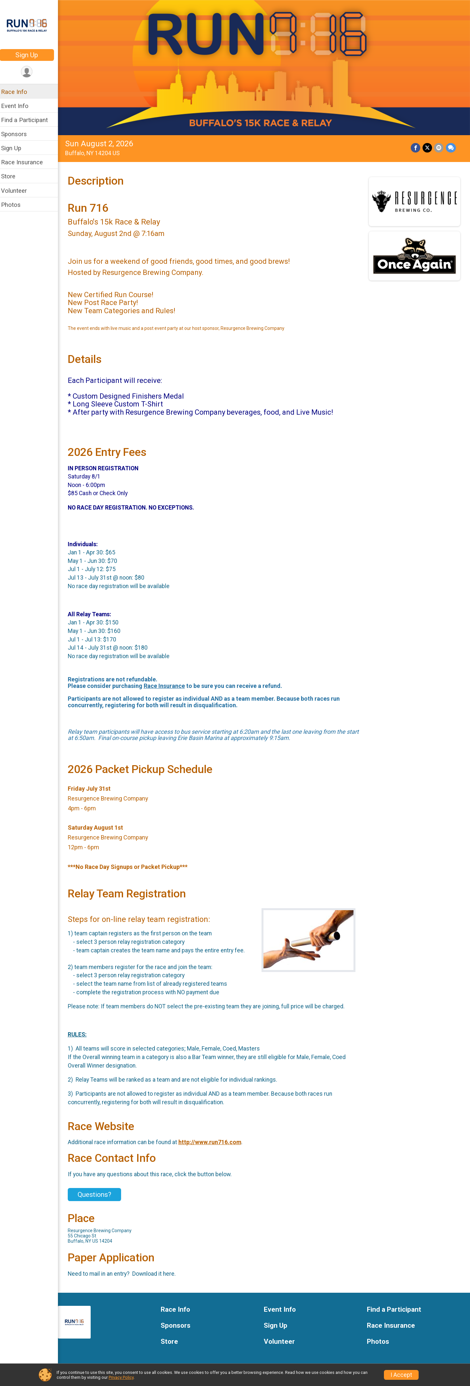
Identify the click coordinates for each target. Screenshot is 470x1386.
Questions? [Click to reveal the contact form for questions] (99, 1193)
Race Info (18, 91)
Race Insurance (26, 162)
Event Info (19, 105)
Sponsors (18, 134)
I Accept (401, 1375)
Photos (15, 204)
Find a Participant (28, 120)
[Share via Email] (439, 146)
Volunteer (18, 190)
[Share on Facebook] (416, 146)
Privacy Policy (121, 1377)
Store (12, 176)
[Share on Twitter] (427, 146)
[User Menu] (31, 72)
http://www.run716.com (214, 1141)
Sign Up (31, 55)
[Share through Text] (451, 146)
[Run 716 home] (31, 25)
